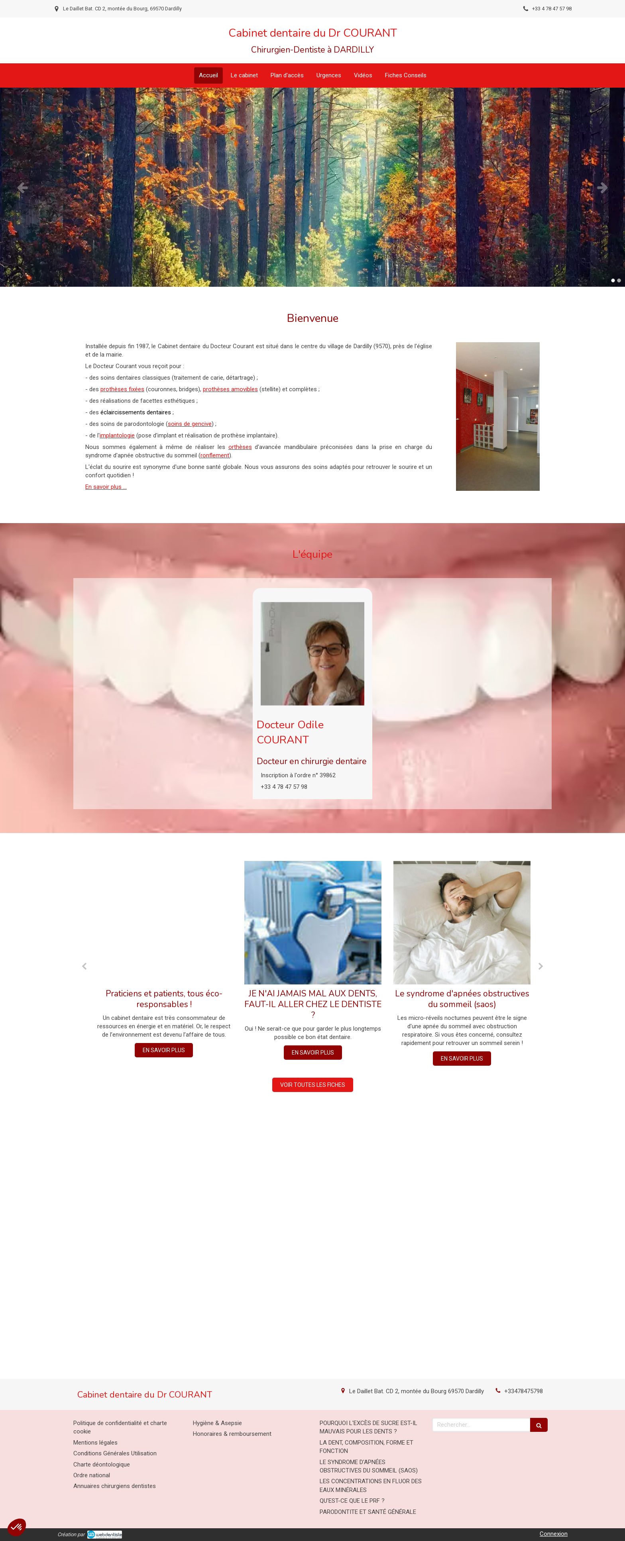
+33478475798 (523, 1391)
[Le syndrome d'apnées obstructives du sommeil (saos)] (462, 922)
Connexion (554, 1533)
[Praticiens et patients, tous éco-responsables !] (163, 922)
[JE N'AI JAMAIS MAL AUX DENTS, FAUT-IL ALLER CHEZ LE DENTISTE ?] (312, 922)
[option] (312, 187)
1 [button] (613, 280)
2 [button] (619, 280)
